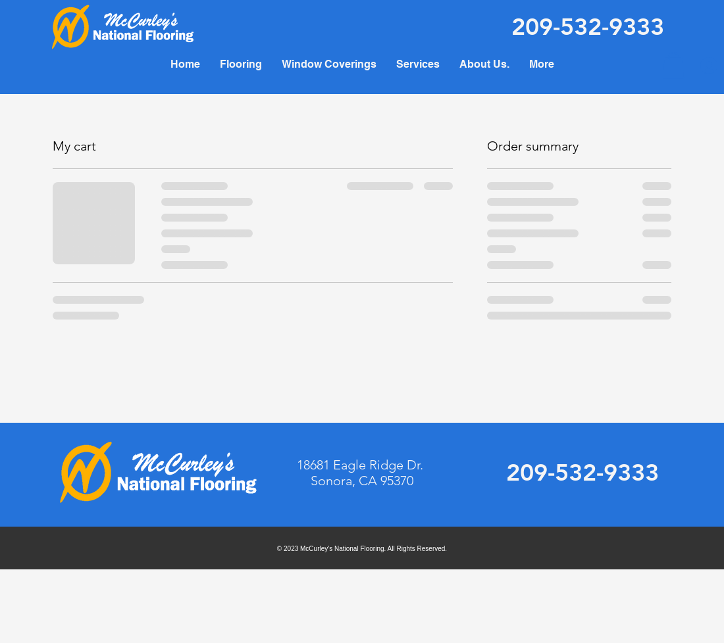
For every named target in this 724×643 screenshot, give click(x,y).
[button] (418, 64)
